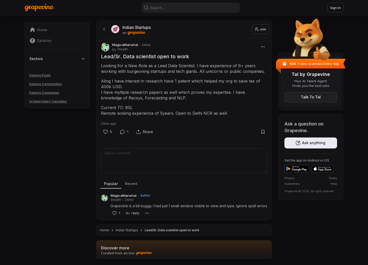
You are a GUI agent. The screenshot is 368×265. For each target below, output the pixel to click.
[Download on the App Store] (323, 168)
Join (260, 29)
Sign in (335, 8)
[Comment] (124, 131)
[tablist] (184, 184)
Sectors (57, 58)
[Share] (144, 131)
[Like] (107, 131)
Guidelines (292, 184)
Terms (333, 178)
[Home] (39, 7)
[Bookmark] (263, 132)
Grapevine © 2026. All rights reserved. (309, 191)
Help (334, 184)
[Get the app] (310, 142)
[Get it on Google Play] (296, 168)
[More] (263, 46)
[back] (103, 29)
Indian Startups (127, 230)
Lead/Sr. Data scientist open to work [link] (172, 230)
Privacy (289, 178)
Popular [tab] (111, 183)
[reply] (132, 213)
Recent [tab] (131, 183)
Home (104, 230)
